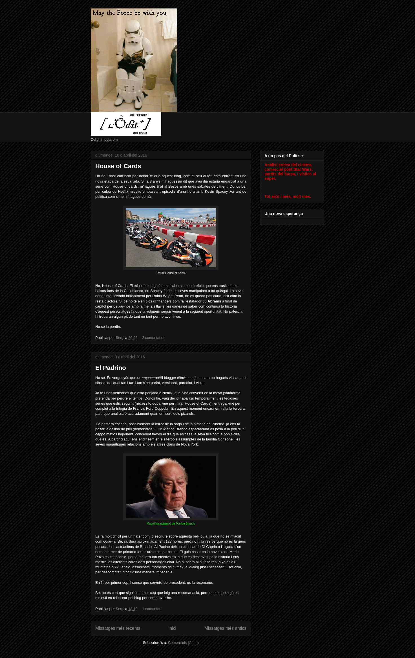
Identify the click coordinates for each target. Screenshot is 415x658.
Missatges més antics (225, 628)
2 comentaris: (153, 337)
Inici (172, 628)
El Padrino (110, 367)
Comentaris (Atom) (183, 643)
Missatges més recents (117, 628)
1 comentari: (152, 609)
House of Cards (118, 166)
